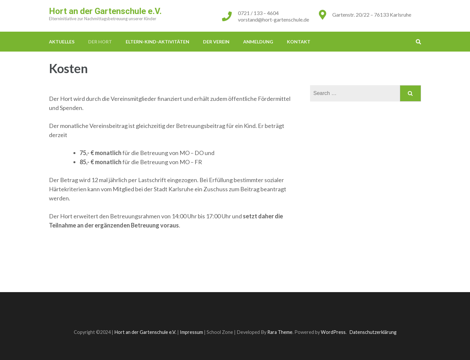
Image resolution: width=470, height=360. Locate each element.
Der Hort (100, 41)
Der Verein (216, 41)
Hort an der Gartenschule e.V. (105, 11)
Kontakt (298, 41)
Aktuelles (61, 41)
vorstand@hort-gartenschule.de (273, 19)
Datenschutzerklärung (373, 332)
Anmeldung (258, 41)
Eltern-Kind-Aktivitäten (157, 41)
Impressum (191, 332)
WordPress (333, 332)
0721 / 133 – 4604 (258, 13)
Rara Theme (279, 332)
